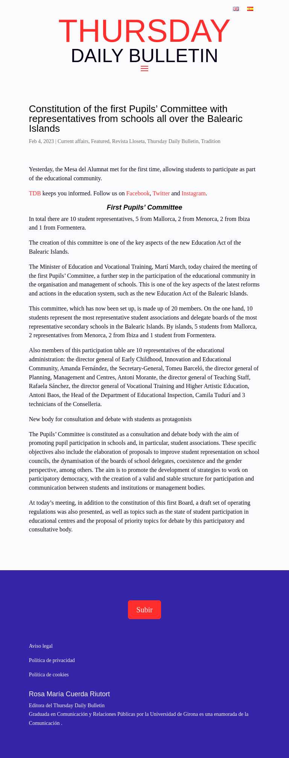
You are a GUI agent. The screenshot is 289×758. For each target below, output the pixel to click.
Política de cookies (49, 674)
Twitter (161, 193)
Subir (144, 610)
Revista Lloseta (128, 141)
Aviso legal (41, 646)
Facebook (137, 193)
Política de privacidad (52, 660)
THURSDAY (144, 31)
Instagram (193, 193)
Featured (100, 141)
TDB (35, 193)
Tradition (211, 141)
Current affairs (73, 141)
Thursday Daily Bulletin (172, 141)
